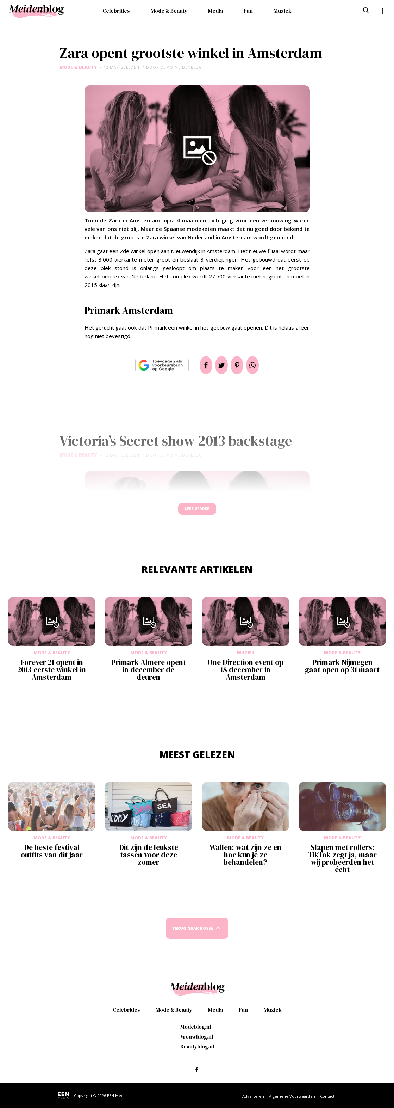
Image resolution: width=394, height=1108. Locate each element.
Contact (327, 1096)
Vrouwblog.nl (196, 1036)
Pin (240, 365)
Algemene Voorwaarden (292, 1096)
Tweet (218, 365)
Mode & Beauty (169, 10)
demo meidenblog (181, 67)
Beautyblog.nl (197, 1046)
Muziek (283, 10)
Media (215, 10)
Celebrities (116, 10)
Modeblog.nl (195, 1026)
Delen (197, 365)
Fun (248, 10)
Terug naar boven (193, 935)
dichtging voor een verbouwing (250, 220)
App (261, 365)
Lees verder (197, 512)
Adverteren (253, 1096)
